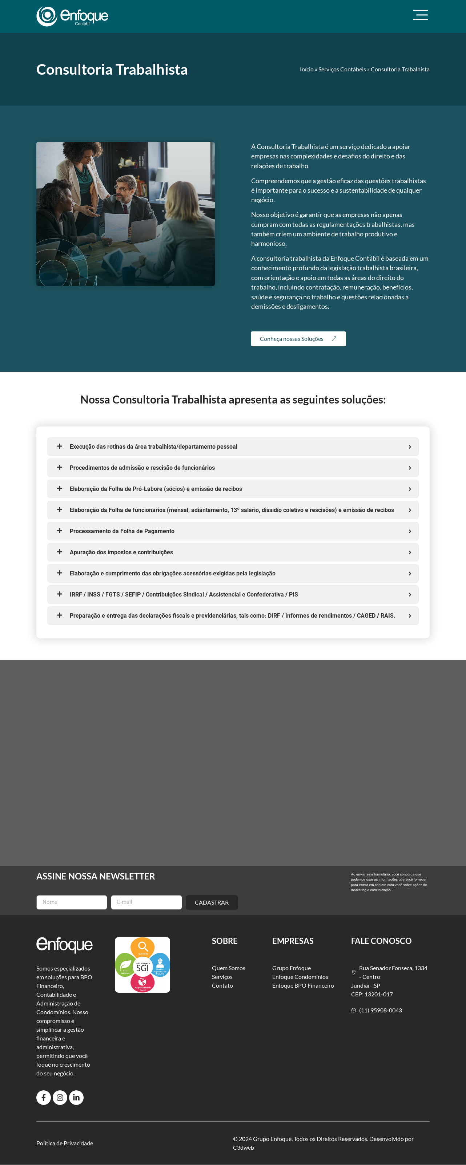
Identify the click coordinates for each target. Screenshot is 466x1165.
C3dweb (243, 1147)
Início (307, 69)
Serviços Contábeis (342, 69)
